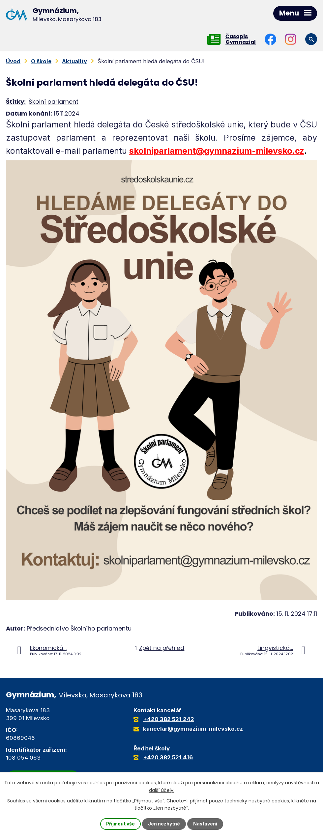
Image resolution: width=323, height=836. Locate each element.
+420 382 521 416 (168, 757)
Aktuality (74, 61)
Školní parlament (53, 101)
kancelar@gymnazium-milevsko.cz (193, 729)
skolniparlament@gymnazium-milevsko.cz (216, 151)
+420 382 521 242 (168, 719)
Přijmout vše (120, 824)
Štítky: (16, 101)
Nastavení (205, 824)
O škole (41, 61)
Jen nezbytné (164, 824)
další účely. (161, 790)
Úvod (13, 61)
